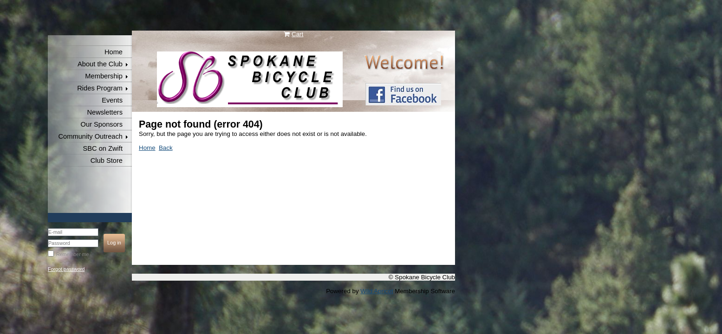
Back (166, 147)
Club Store (107, 160)
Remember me (72, 254)
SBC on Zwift (103, 148)
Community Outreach (91, 136)
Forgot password (66, 269)
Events (112, 100)
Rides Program (100, 88)
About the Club (100, 64)
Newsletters (105, 112)
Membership (104, 76)
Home (113, 52)
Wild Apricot (376, 291)
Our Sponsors (102, 124)
